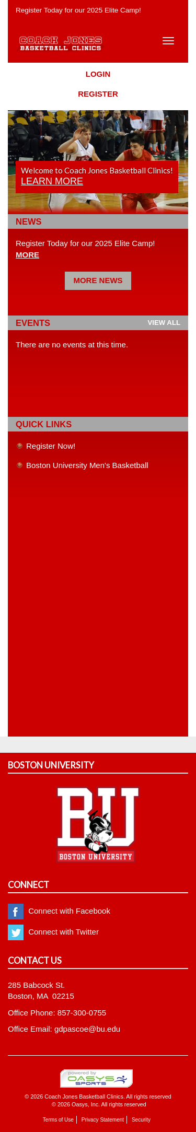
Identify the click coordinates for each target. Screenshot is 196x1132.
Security (141, 1120)
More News (97, 280)
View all (163, 322)
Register (98, 93)
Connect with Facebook (59, 910)
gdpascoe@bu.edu (87, 1028)
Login (98, 73)
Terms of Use (58, 1120)
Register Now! (50, 445)
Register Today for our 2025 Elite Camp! (78, 10)
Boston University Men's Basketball (87, 465)
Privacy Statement (103, 1120)
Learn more (52, 181)
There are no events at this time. (72, 344)
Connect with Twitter (53, 931)
